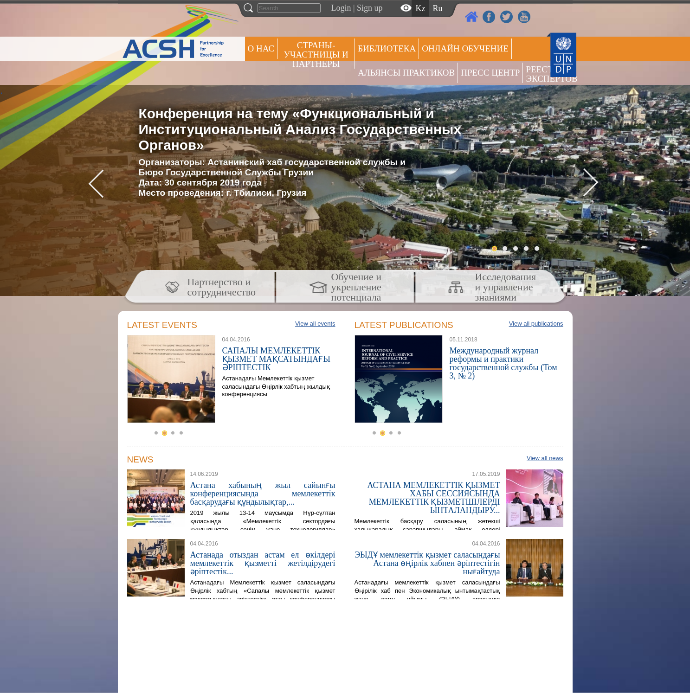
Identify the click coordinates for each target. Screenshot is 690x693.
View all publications (536, 323)
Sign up (370, 8)
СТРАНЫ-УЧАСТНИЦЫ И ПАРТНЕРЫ (316, 54)
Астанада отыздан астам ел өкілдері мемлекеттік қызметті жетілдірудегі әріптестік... (262, 563)
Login (341, 8)
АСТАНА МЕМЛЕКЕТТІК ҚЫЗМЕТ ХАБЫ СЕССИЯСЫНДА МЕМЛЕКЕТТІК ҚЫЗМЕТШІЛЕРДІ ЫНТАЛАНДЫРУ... (433, 498)
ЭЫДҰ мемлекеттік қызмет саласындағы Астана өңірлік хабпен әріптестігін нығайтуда (427, 563)
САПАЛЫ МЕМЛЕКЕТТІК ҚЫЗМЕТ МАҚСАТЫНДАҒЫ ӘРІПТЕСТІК (276, 359)
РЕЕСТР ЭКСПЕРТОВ (542, 73)
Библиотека (387, 48)
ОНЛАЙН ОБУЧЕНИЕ (465, 48)
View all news (545, 458)
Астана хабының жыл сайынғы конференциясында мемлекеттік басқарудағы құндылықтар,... (262, 494)
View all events (315, 323)
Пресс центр (490, 72)
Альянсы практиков (406, 72)
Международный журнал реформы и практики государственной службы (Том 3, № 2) (503, 363)
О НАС (261, 48)
